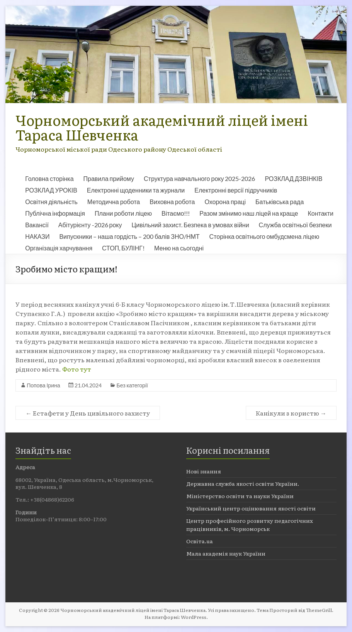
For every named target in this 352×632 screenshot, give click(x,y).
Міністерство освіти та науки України (240, 496)
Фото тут (76, 368)
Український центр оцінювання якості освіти (251, 508)
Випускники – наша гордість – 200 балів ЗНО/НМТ (129, 236)
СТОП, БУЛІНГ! (123, 248)
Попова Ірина (43, 385)
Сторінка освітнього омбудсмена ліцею (264, 236)
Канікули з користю (291, 412)
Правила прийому (108, 178)
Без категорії (132, 385)
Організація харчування (58, 248)
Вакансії (37, 224)
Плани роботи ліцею (123, 213)
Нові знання (203, 471)
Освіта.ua (199, 541)
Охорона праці (225, 201)
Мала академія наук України (225, 553)
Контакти (320, 213)
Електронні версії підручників (235, 190)
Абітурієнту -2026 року (90, 224)
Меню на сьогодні (179, 248)
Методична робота (113, 201)
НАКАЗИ (37, 236)
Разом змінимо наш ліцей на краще (248, 213)
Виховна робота (172, 201)
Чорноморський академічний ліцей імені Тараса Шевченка (161, 127)
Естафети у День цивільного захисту (88, 412)
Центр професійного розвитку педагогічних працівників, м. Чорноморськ (249, 524)
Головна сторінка (49, 178)
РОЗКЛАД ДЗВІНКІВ (293, 178)
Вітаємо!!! (176, 213)
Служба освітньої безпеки (295, 224)
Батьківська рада (279, 201)
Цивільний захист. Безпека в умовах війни (190, 224)
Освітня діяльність (51, 201)
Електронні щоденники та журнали (136, 190)
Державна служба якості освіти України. (242, 483)
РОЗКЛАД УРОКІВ (51, 190)
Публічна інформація (55, 213)
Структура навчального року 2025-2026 (199, 178)
